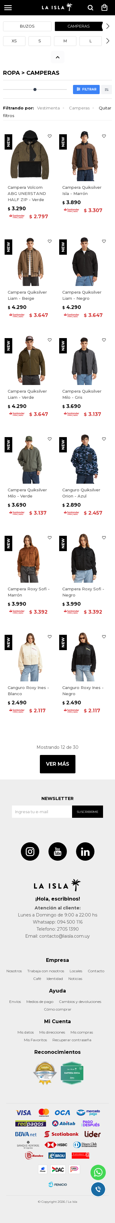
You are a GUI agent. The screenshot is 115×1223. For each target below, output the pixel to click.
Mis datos (25, 1032)
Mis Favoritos (35, 1040)
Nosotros (14, 971)
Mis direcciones (52, 1032)
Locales (76, 971)
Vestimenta (48, 107)
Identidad (55, 978)
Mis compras (82, 1032)
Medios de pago (39, 1001)
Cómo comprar (57, 1009)
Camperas (79, 107)
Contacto (96, 971)
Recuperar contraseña (71, 1040)
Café (37, 978)
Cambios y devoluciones (80, 1001)
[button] (90, 8)
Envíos (15, 1001)
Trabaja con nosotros (45, 971)
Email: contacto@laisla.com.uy (57, 936)
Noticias (75, 978)
